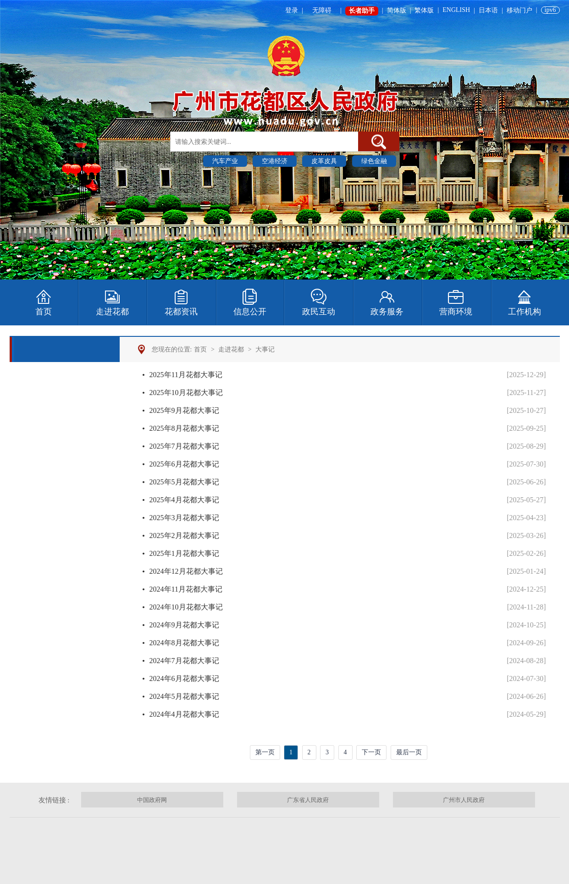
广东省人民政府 (308, 799)
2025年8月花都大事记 (184, 428)
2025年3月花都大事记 (184, 518)
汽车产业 (225, 161)
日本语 (488, 10)
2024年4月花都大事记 (184, 714)
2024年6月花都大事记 (184, 678)
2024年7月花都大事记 (184, 660)
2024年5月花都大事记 (184, 696)
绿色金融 (374, 161)
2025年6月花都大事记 (184, 464)
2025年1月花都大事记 (184, 553)
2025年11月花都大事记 (185, 375)
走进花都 (231, 349)
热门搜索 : (185, 160)
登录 (291, 10)
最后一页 (409, 752)
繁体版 (424, 10)
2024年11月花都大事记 (185, 589)
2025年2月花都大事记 (184, 535)
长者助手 (362, 10)
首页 (200, 349)
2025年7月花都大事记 (184, 446)
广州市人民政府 (464, 799)
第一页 (265, 752)
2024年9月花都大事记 (184, 625)
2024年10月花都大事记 (186, 607)
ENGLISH (456, 9)
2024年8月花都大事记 (184, 643)
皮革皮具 (324, 161)
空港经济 (274, 161)
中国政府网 (152, 799)
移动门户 (519, 10)
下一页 (371, 752)
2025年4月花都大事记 (184, 500)
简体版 (396, 10)
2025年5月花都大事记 (184, 482)
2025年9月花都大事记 (184, 410)
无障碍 (321, 10)
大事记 (265, 349)
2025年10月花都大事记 (186, 392)
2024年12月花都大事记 (186, 571)
